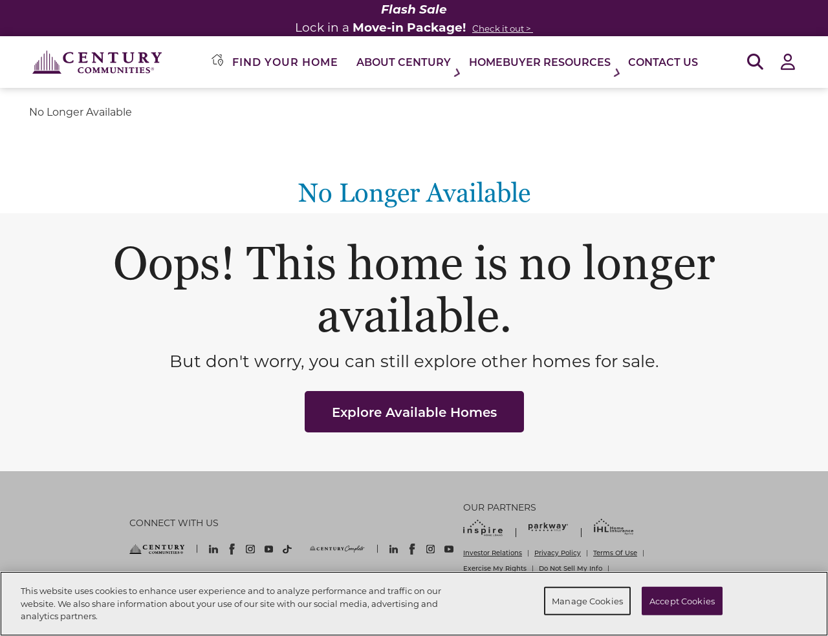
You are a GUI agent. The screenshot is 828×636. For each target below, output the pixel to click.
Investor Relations (492, 552)
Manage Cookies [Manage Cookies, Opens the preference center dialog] (587, 600)
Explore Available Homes (414, 411)
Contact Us (663, 62)
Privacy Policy (557, 552)
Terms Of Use (615, 552)
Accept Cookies (682, 600)
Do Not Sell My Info (570, 568)
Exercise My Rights (495, 568)
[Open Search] (755, 62)
